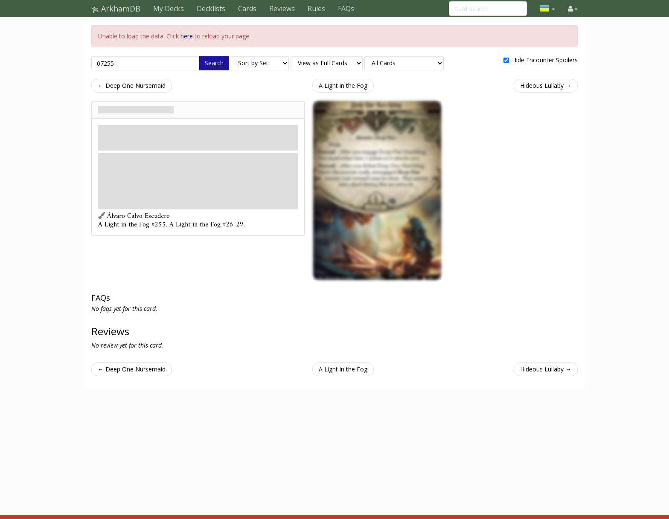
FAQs (346, 8)
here (186, 36)
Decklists (211, 8)
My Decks (168, 8)
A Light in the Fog (343, 85)
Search (214, 63)
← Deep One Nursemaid (132, 85)
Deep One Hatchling (136, 109)
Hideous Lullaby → (545, 85)
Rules (316, 8)
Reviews (282, 8)
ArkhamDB (115, 8)
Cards (247, 8)
